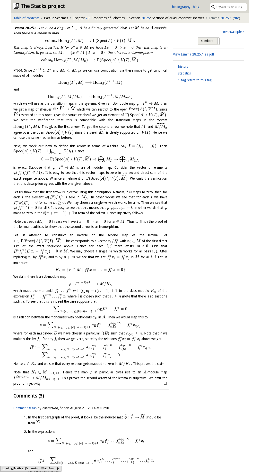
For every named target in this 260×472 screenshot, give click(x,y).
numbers (207, 41)
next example (232, 31)
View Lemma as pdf (193, 54)
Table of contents (26, 18)
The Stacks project (43, 6)
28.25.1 (226, 18)
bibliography (181, 7)
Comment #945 (25, 408)
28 (87, 18)
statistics (184, 73)
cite (236, 18)
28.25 (145, 18)
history (183, 66)
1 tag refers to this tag (195, 80)
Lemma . (25, 28)
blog (196, 7)
